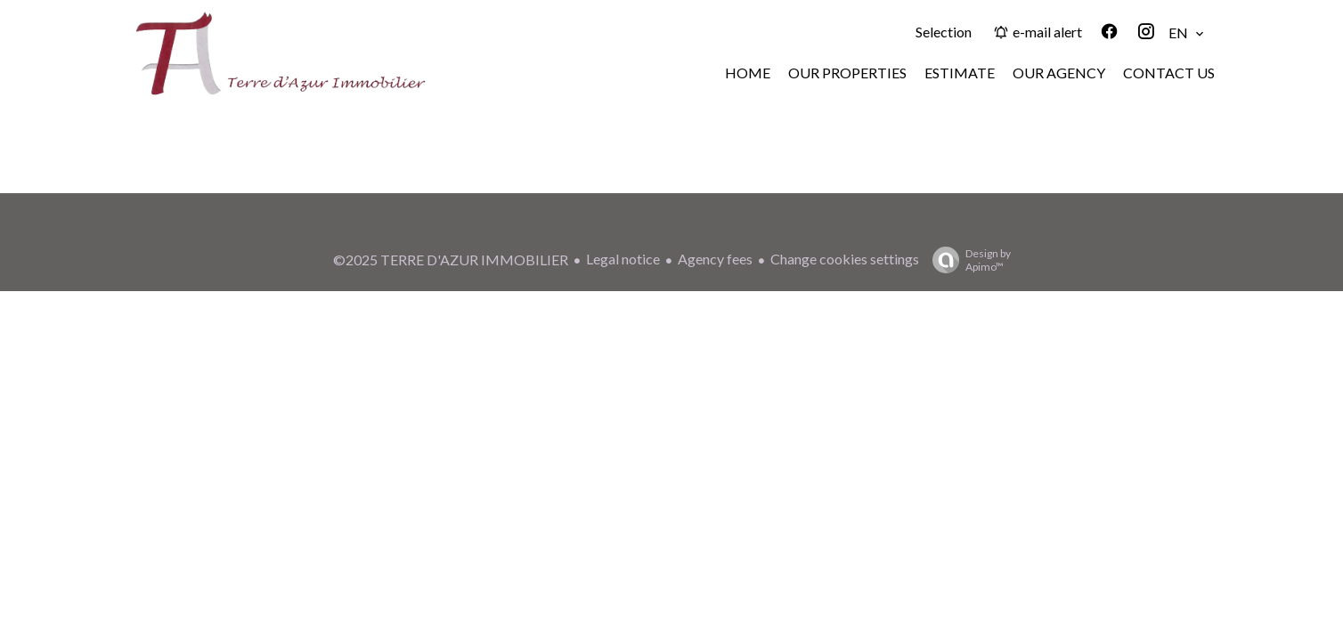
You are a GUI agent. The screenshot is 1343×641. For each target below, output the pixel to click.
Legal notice (623, 258)
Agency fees (715, 258)
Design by (967, 260)
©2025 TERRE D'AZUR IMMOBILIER (450, 259)
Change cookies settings (844, 258)
